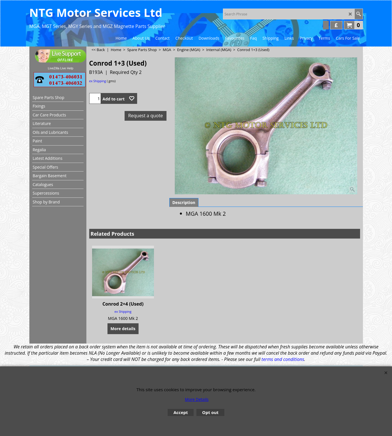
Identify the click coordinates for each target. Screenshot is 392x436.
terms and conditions (282, 359)
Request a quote (145, 115)
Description (184, 202)
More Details (197, 399)
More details (123, 328)
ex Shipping (97, 81)
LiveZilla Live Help (60, 68)
